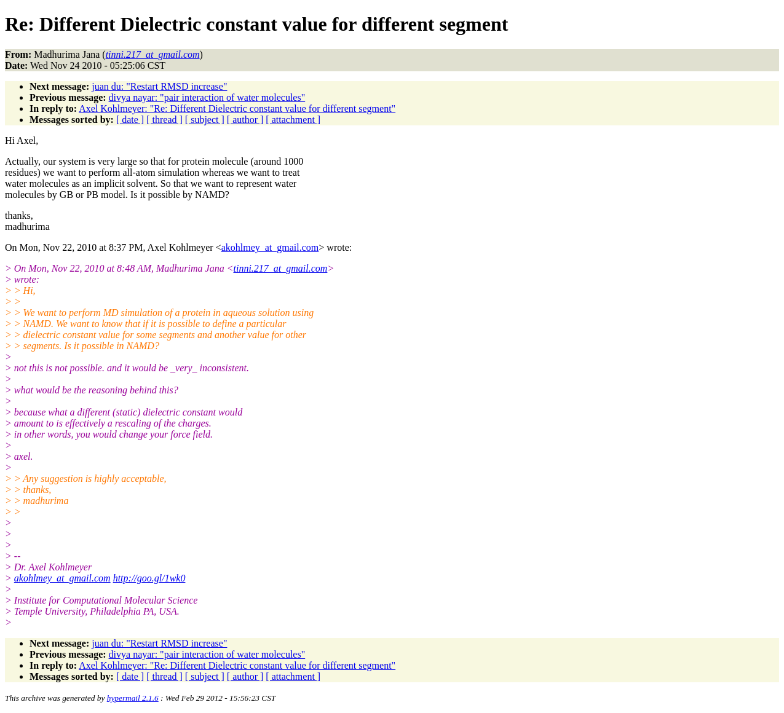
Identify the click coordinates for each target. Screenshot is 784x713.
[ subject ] (204, 119)
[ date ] (130, 119)
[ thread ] (164, 119)
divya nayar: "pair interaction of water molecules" (207, 97)
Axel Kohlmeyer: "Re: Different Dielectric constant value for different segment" (237, 108)
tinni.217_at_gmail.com (281, 268)
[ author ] (245, 119)
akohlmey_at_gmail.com (270, 247)
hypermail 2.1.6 (133, 698)
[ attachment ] (293, 119)
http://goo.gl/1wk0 (149, 578)
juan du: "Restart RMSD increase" (159, 86)
